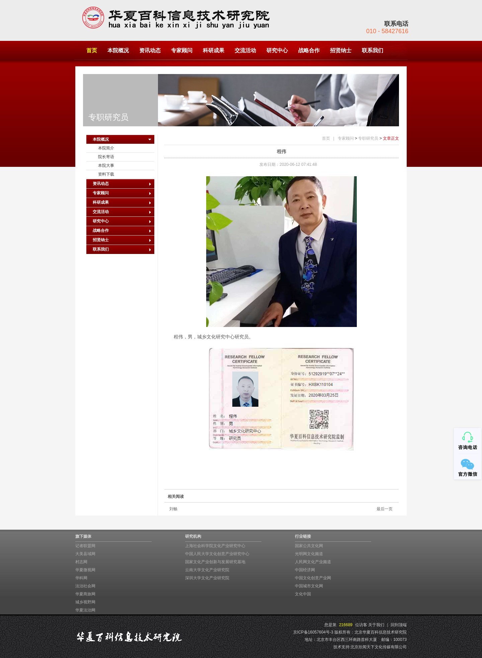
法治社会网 (85, 586)
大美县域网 (85, 553)
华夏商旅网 (85, 594)
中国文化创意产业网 (313, 578)
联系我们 (372, 50)
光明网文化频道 (309, 553)
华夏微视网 (85, 570)
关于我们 (376, 624)
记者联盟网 (85, 545)
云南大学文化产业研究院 (207, 570)
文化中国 (303, 594)
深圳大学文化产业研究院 (207, 578)
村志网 (81, 562)
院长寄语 (106, 156)
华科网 (81, 578)
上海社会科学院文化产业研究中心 (215, 545)
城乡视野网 (85, 602)
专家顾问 (181, 50)
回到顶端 (399, 624)
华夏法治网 (85, 610)
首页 (91, 50)
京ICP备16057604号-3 (313, 632)
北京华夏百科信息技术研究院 (380, 632)
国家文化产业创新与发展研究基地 (215, 562)
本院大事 (106, 165)
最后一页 (385, 509)
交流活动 (245, 50)
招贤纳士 (340, 50)
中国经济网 (305, 570)
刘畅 (173, 509)
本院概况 (118, 50)
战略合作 (309, 50)
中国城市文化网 (309, 586)
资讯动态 (150, 50)
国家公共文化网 (309, 545)
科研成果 (213, 50)
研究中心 (277, 50)
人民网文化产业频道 (313, 562)
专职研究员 (368, 138)
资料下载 (106, 174)
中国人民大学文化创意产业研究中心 (217, 553)
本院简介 (106, 148)
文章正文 (391, 138)
